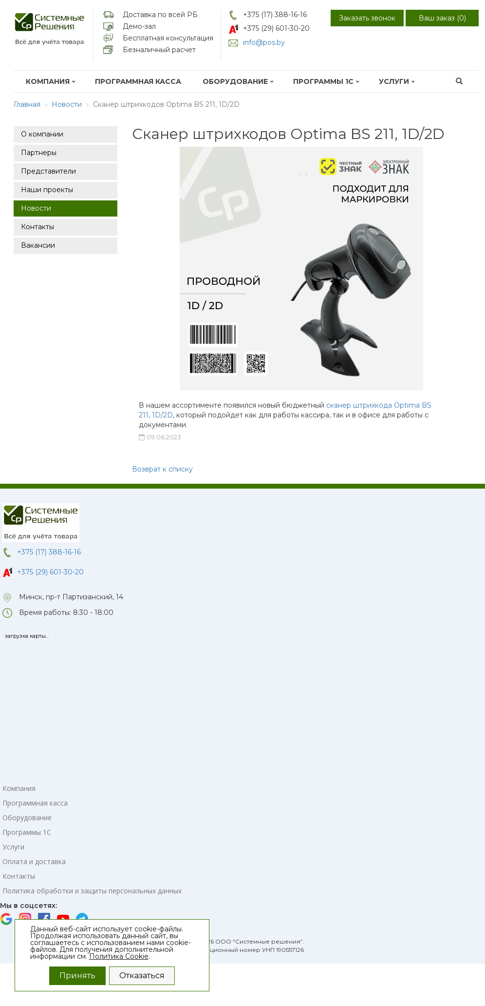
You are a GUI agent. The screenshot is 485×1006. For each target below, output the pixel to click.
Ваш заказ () (442, 18)
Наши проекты (47, 189)
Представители (48, 171)
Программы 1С (326, 81)
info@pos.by (264, 42)
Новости (67, 104)
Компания (50, 81)
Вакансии (38, 245)
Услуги (397, 81)
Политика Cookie (119, 956)
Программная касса (138, 81)
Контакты (37, 226)
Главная (27, 104)
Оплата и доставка (34, 861)
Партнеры (38, 152)
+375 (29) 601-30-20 (276, 28)
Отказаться (142, 975)
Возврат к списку (162, 469)
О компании (42, 134)
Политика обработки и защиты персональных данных (92, 890)
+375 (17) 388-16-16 (275, 14)
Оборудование (238, 81)
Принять (77, 975)
